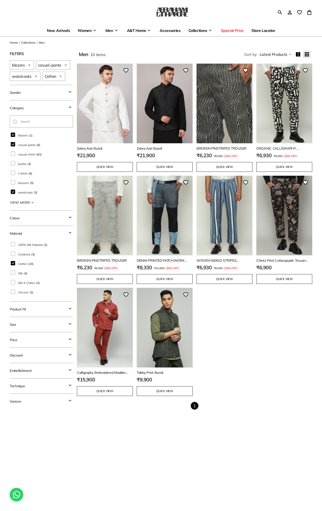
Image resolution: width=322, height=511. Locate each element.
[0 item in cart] (309, 12)
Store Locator (263, 30)
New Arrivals (58, 30)
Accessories (170, 30)
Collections (197, 30)
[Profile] (290, 12)
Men (109, 30)
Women (85, 30)
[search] (280, 12)
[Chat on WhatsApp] (16, 494)
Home (14, 42)
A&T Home (136, 30)
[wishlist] (299, 12)
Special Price (232, 30)
